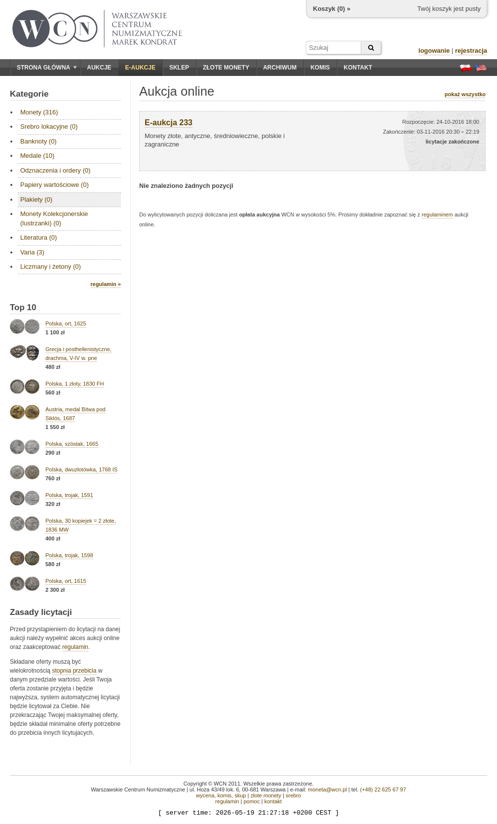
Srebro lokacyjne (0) (48, 126)
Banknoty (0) (38, 141)
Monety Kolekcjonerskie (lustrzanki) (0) (54, 218)
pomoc (251, 801)
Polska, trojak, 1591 (69, 495)
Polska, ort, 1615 (65, 581)
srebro (293, 795)
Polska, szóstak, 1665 (71, 444)
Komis (320, 67)
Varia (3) (32, 252)
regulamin (75, 647)
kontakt (272, 801)
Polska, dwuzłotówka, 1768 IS (81, 469)
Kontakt (358, 67)
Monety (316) (39, 112)
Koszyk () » (331, 8)
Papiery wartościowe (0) (54, 184)
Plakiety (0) (36, 199)
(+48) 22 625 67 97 (383, 789)
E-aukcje (140, 67)
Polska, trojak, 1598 (69, 555)
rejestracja (471, 50)
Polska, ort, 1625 (65, 323)
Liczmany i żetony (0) (50, 266)
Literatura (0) (38, 237)
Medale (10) (37, 155)
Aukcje (99, 67)
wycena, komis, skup (221, 795)
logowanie (434, 50)
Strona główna (47, 67)
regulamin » (105, 284)
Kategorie (29, 94)
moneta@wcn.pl (327, 789)
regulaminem (437, 214)
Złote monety (226, 67)
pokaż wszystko (465, 94)
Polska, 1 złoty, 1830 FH (74, 384)
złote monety (265, 795)
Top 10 (23, 307)
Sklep (179, 67)
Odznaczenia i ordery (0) (55, 170)
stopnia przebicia (74, 670)
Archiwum (280, 67)
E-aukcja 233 (168, 122)
